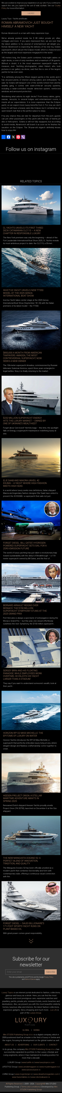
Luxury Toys (6, 19)
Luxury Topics (8, 992)
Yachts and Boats (20, 19)
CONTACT (53, 1045)
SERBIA (36, 1030)
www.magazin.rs (28, 1067)
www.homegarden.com (46, 1074)
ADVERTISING (23, 1045)
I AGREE (31, 13)
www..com (44, 1062)
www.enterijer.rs (23, 1074)
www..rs (28, 1062)
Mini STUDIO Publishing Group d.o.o (18, 1034)
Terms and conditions (30, 1087)
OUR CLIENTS (39, 1045)
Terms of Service (30, 979)
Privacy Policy (48, 977)
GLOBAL (25, 1030)
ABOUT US (9, 1045)
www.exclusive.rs (31, 1070)
